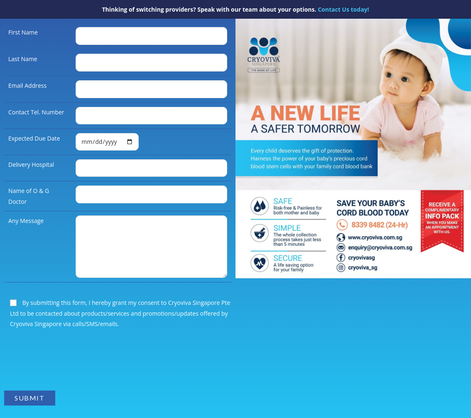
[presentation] (67, 364)
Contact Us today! (343, 9)
